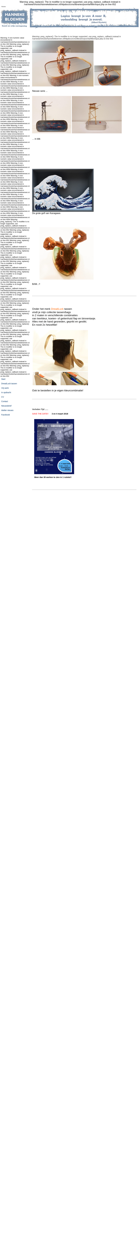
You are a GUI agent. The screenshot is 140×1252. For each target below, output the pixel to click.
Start (3, 379)
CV (2, 397)
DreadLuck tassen (9, 383)
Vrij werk (5, 388)
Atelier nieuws (7, 410)
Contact (4, 401)
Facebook (5, 415)
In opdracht (6, 392)
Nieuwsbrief (6, 406)
